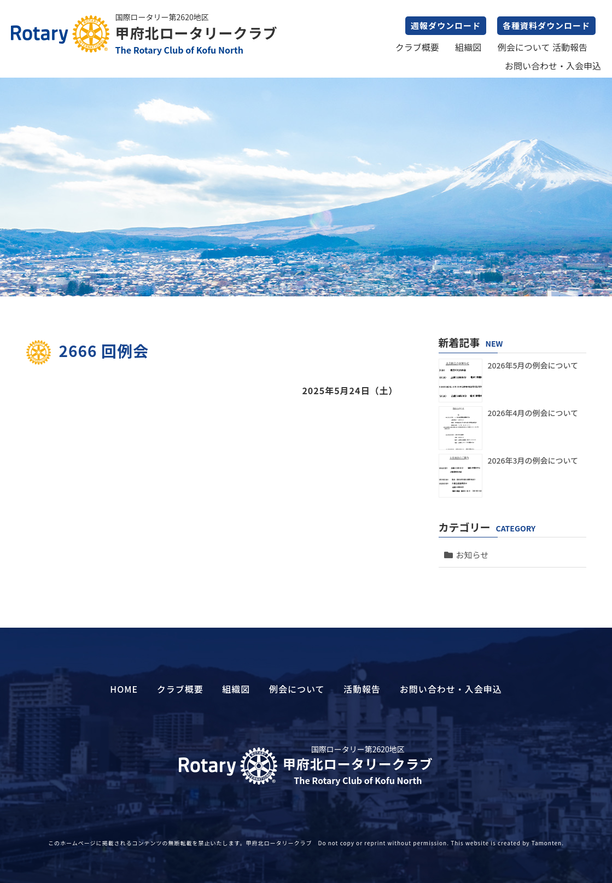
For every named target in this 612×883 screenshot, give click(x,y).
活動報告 (569, 47)
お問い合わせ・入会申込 (553, 65)
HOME (124, 688)
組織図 (468, 47)
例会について (524, 47)
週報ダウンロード (446, 25)
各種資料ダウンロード (546, 25)
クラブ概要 (417, 47)
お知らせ (472, 554)
